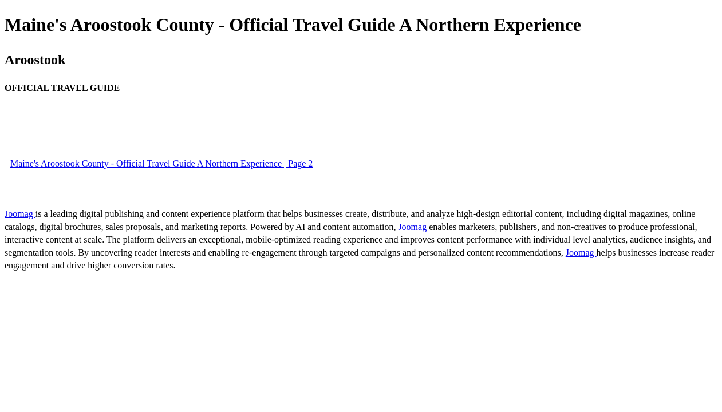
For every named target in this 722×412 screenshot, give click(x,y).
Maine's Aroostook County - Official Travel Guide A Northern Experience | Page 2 (161, 163)
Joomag (20, 214)
